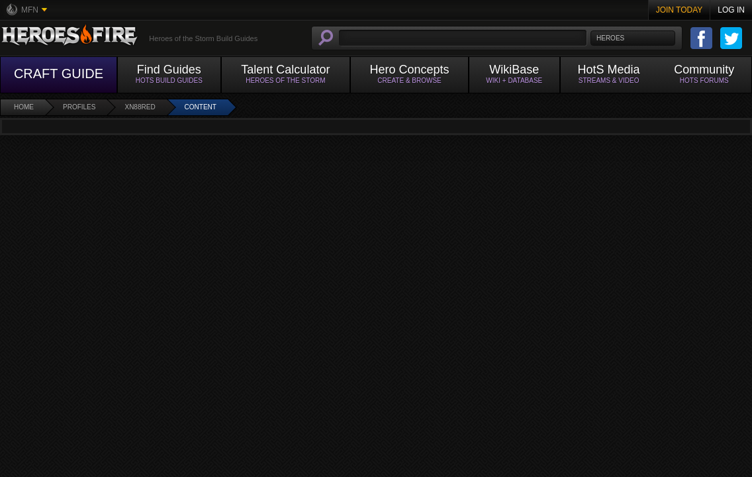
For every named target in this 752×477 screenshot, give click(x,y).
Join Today (679, 10)
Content (200, 107)
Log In (731, 10)
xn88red (139, 107)
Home (24, 107)
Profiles (79, 107)
